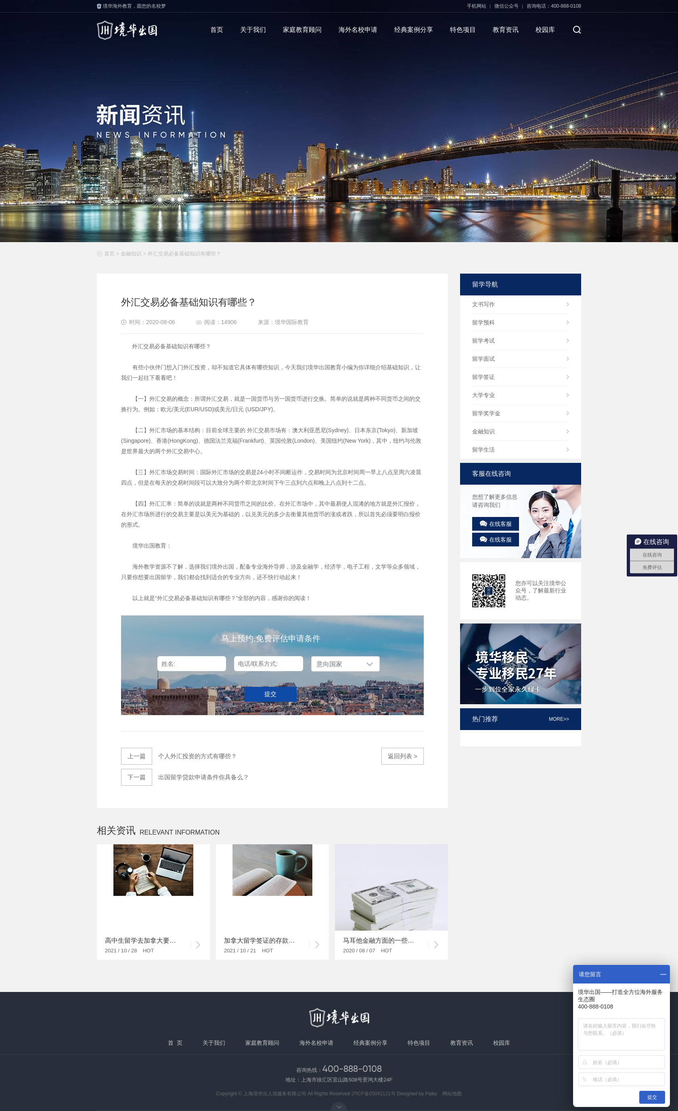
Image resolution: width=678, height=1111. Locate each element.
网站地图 (452, 1093)
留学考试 (483, 340)
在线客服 (496, 524)
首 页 (175, 1043)
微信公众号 (506, 6)
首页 (216, 29)
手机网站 (476, 6)
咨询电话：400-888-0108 (554, 6)
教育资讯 (506, 29)
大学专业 (483, 395)
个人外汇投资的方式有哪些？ (179, 756)
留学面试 (483, 359)
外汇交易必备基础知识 (185, 598)
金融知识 (131, 254)
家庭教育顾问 (302, 29)
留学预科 (483, 322)
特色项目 (463, 29)
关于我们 (253, 29)
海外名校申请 (358, 29)
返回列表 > (402, 756)
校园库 (545, 29)
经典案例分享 (413, 29)
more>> (559, 719)
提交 (270, 693)
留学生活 (483, 449)
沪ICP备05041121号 (374, 1093)
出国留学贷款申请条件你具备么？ (192, 777)
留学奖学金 (486, 413)
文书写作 (483, 304)
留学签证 (483, 377)
